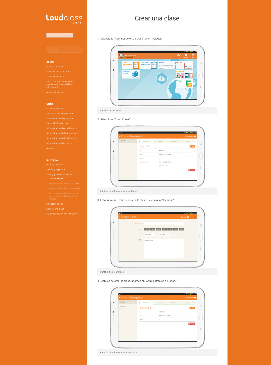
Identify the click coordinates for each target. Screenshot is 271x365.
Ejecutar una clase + (56, 209)
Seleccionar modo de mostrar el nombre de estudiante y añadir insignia (64, 196)
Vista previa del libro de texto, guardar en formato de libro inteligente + (60, 84)
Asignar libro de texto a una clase (64, 188)
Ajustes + (50, 148)
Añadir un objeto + (55, 76)
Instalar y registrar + (55, 169)
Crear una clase (56, 178)
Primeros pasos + (54, 66)
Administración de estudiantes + (61, 128)
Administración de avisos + (59, 143)
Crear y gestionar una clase (59, 174)
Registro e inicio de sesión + (59, 113)
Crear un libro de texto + (57, 71)
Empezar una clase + (56, 204)
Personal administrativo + (58, 123)
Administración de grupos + (59, 118)
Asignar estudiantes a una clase (64, 183)
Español (52, 35)
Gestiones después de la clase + (61, 213)
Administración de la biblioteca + (62, 138)
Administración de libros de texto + (63, 133)
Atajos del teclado (55, 92)
